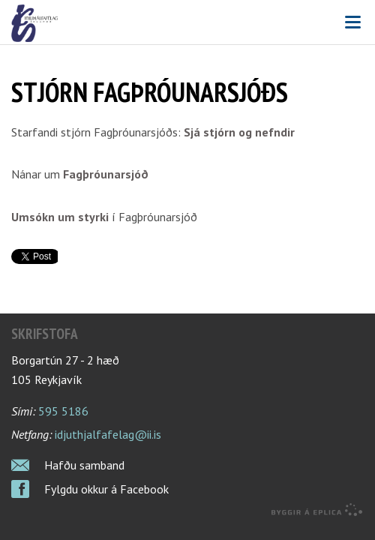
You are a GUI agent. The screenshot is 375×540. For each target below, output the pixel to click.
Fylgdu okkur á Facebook (106, 489)
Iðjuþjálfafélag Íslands (187, 23)
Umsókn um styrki (60, 216)
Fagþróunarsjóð (105, 174)
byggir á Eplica (317, 510)
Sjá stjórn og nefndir (239, 132)
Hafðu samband (84, 465)
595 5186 (63, 411)
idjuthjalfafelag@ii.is (108, 434)
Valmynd (353, 23)
